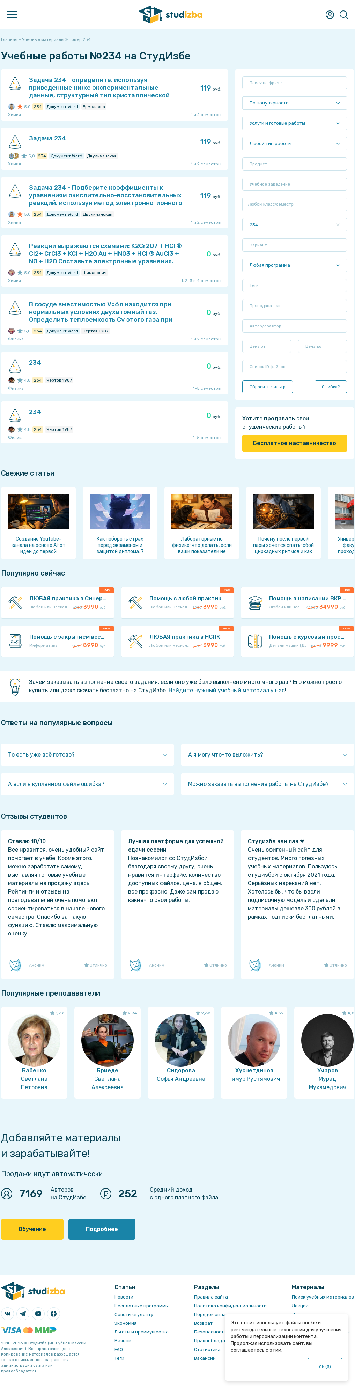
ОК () (325, 1366)
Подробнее (102, 1229)
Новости (123, 1297)
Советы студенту (133, 1314)
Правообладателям (216, 1340)
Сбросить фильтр (268, 386)
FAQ (118, 1349)
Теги (119, 1358)
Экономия (125, 1323)
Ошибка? (331, 386)
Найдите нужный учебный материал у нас (227, 690)
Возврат (203, 1323)
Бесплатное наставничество (294, 443)
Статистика (207, 1349)
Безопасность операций (222, 1332)
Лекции (300, 1305)
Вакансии (205, 1358)
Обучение (32, 1229)
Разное (122, 1340)
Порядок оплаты (212, 1314)
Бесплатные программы (141, 1305)
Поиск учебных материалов (323, 1297)
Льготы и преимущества (141, 1332)
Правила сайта (211, 1297)
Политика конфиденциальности (230, 1305)
